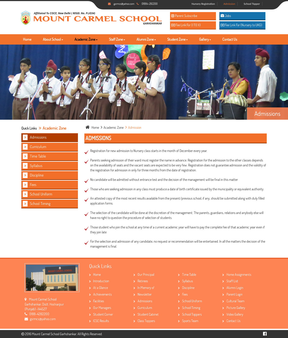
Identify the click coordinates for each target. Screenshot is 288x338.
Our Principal (143, 274)
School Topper (252, 3)
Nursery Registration (203, 3)
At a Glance (98, 287)
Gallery (205, 39)
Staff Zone (117, 39)
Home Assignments (236, 274)
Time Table (34, 156)
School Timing (36, 203)
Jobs (226, 15)
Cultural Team (233, 301)
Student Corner (101, 314)
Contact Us (229, 39)
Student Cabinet (146, 314)
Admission (229, 3)
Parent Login (232, 294)
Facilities (96, 301)
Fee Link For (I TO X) (186, 25)
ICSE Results (99, 320)
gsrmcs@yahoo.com (124, 4)
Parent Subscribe (184, 15)
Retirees (140, 281)
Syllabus (32, 166)
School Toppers (190, 314)
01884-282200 (150, 4)
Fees (29, 185)
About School (53, 39)
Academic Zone (86, 39)
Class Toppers (144, 320)
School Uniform (37, 194)
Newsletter (142, 294)
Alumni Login (232, 287)
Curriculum (34, 147)
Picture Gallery (233, 307)
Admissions (34, 137)
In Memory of (143, 287)
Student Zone (177, 39)
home (92, 127)
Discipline (33, 175)
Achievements (100, 294)
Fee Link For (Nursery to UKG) (241, 25)
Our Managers (100, 307)
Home (27, 39)
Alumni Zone (146, 39)
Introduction (99, 281)
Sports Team (188, 320)
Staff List (230, 281)
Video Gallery (232, 314)
